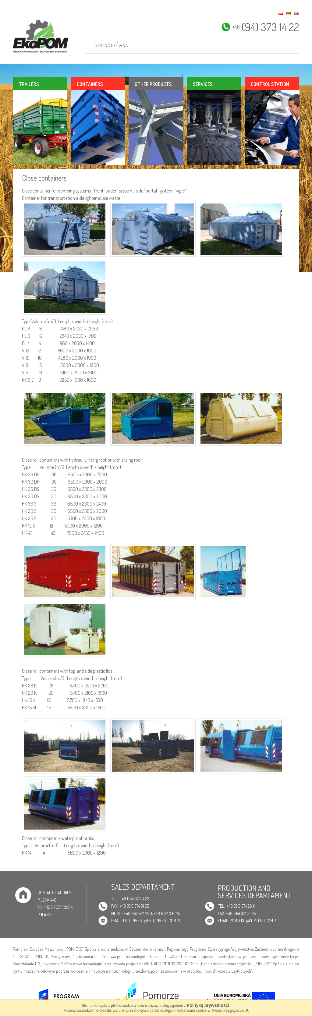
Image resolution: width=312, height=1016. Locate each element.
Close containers (44, 177)
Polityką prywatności (208, 1005)
